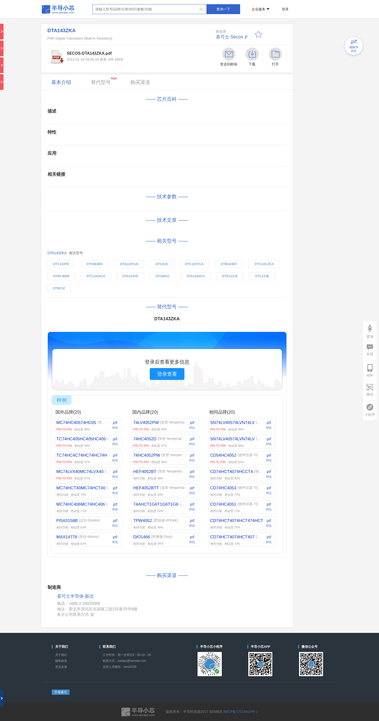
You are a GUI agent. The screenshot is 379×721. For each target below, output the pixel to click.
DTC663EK (95, 264)
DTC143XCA (96, 276)
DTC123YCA (194, 264)
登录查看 (167, 374)
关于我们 (61, 655)
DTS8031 (162, 276)
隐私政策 (61, 661)
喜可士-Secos (229, 36)
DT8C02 (59, 288)
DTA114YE (130, 276)
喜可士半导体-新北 (75, 596)
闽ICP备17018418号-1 (240, 712)
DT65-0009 (61, 276)
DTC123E (262, 276)
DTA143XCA (196, 276)
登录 (285, 9)
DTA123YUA (129, 264)
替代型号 (104, 80)
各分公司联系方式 (75, 614)
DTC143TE (61, 264)
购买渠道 (140, 82)
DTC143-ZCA (264, 264)
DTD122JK (230, 276)
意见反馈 (61, 667)
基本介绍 (61, 82)
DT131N (162, 264)
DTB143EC (229, 264)
